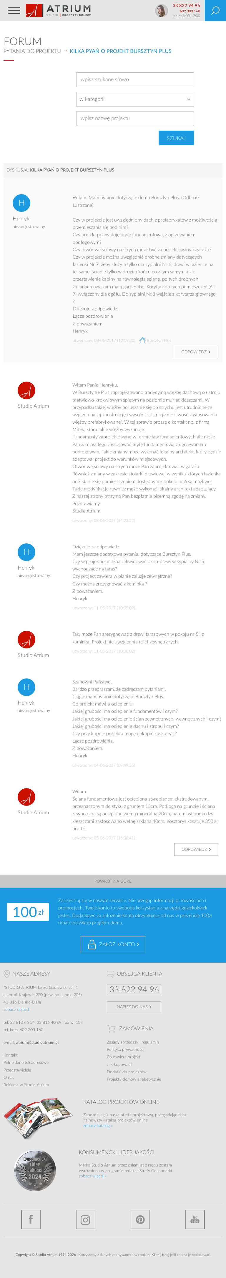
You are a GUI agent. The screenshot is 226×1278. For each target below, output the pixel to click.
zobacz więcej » (93, 1176)
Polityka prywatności (125, 1050)
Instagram (85, 1219)
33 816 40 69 (49, 1023)
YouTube (195, 1219)
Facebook (31, 1219)
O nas (9, 1078)
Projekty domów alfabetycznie (134, 1079)
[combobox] (135, 99)
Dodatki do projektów (127, 1072)
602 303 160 (190, 11)
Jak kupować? (119, 1065)
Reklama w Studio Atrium (26, 1085)
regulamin (150, 1042)
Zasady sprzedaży (122, 1042)
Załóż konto (117, 944)
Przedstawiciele (17, 1070)
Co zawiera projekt (123, 1057)
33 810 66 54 (22, 1023)
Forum (23, 41)
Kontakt (11, 1055)
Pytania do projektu (32, 51)
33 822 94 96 (186, 6)
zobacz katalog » (98, 1126)
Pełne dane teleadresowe (26, 1063)
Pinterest (140, 1219)
